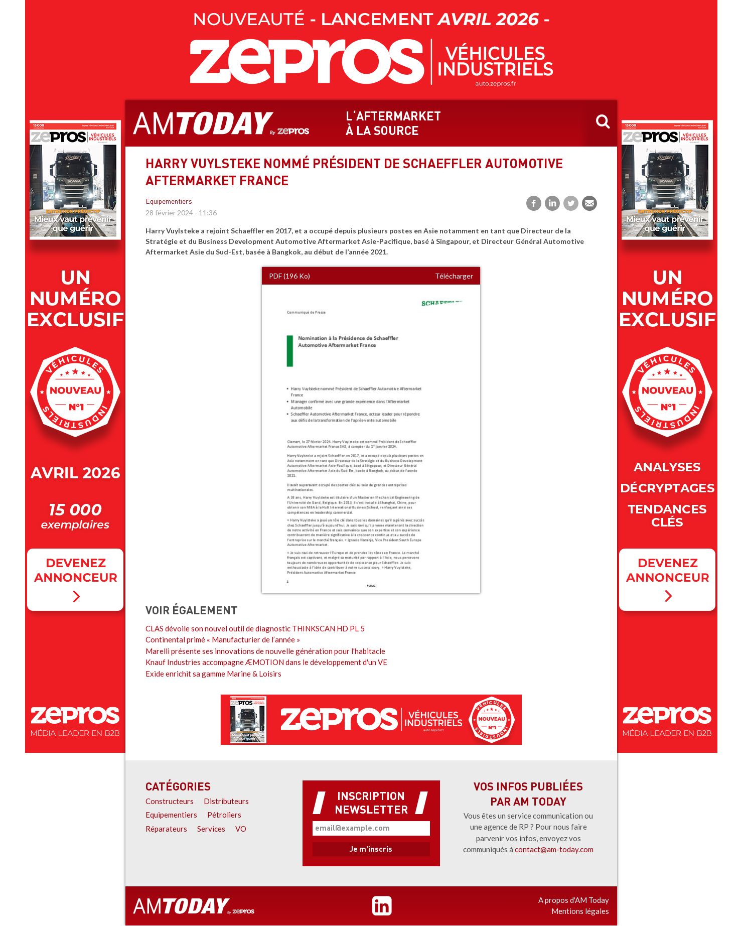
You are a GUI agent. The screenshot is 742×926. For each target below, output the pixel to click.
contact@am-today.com (554, 849)
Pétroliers (224, 814)
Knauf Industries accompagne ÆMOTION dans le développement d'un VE (266, 662)
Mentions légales (580, 910)
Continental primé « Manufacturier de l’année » (222, 639)
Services (211, 828)
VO (240, 828)
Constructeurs (169, 801)
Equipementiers (168, 202)
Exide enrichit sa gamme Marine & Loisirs (213, 673)
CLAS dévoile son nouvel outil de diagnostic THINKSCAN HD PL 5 (255, 628)
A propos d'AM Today (573, 899)
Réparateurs (166, 828)
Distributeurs (226, 801)
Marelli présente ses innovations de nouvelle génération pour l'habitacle (265, 650)
